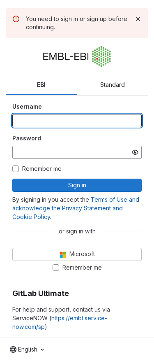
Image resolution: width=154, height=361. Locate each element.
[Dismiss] (138, 19)
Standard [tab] (112, 84)
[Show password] (135, 152)
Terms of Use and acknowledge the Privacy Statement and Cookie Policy (75, 208)
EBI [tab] (41, 84)
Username (27, 106)
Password (26, 138)
